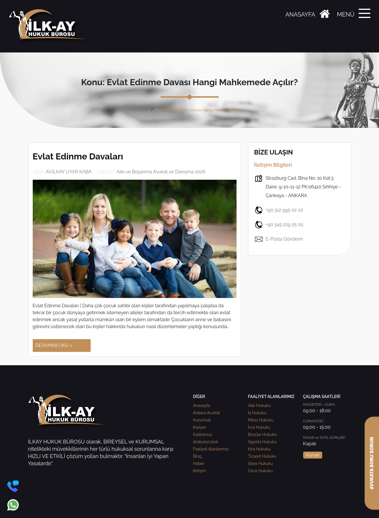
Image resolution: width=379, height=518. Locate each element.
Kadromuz (202, 434)
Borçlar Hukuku (262, 434)
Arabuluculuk (205, 441)
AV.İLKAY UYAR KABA (69, 172)
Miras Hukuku (261, 420)
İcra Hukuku (259, 427)
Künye (312, 455)
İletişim (199, 470)
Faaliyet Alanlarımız (211, 449)
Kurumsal (202, 420)
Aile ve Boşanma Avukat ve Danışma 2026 (160, 172)
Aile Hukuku (259, 405)
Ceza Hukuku (260, 470)
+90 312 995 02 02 (278, 210)
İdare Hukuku (260, 463)
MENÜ (345, 14)
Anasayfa (140, 110)
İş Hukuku (257, 412)
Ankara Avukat (206, 412)
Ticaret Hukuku (262, 456)
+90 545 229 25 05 (278, 224)
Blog (197, 456)
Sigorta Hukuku (262, 441)
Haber (199, 463)
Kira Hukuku (259, 449)
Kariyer (199, 427)
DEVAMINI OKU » (54, 345)
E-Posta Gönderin (278, 239)
